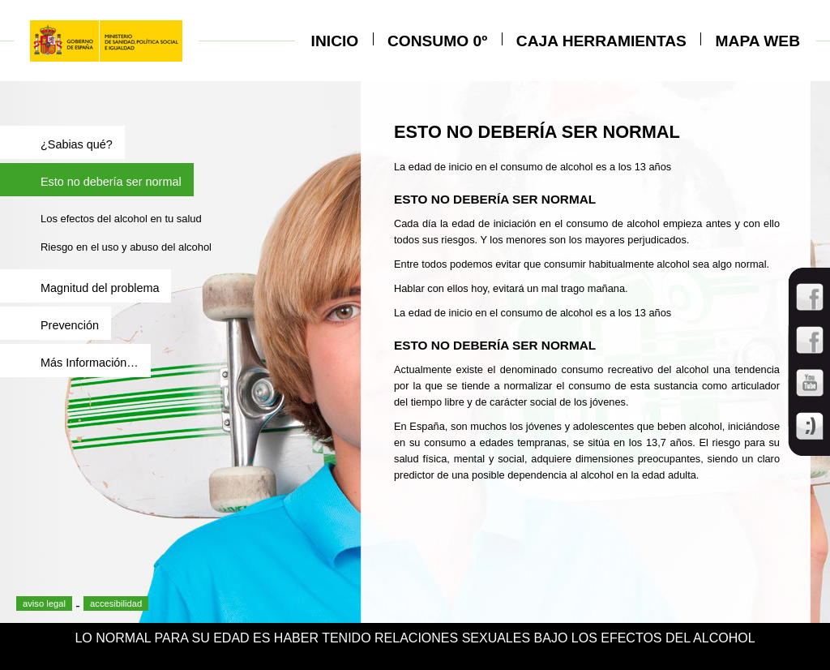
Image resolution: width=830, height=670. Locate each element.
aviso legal (44, 603)
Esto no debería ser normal (111, 181)
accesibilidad (116, 603)
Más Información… (90, 362)
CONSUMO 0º (437, 40)
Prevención (70, 325)
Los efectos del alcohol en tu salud (121, 219)
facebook (56, 586)
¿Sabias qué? (77, 144)
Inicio (335, 40)
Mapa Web (758, 40)
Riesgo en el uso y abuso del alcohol (126, 247)
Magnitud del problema (100, 287)
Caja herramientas (601, 40)
